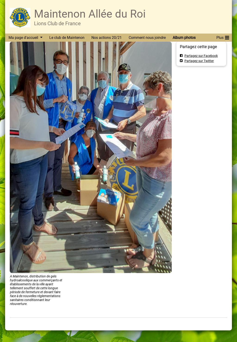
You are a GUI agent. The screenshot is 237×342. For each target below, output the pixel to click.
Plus (222, 37)
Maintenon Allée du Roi (90, 13)
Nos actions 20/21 (106, 37)
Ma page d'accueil (23, 37)
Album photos (184, 37)
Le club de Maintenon (66, 37)
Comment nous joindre (147, 37)
